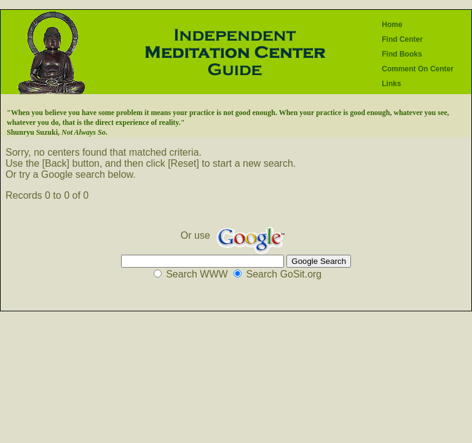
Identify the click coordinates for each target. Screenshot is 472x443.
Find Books (402, 54)
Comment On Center (418, 69)
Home (392, 24)
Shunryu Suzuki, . (57, 132)
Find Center (402, 39)
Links (391, 83)
